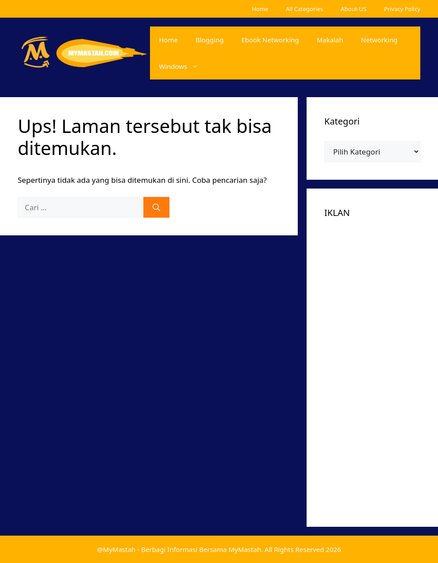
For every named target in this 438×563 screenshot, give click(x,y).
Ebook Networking (270, 39)
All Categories (304, 9)
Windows (183, 66)
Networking (379, 39)
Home (260, 9)
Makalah (330, 39)
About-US (353, 9)
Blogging (210, 39)
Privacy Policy (402, 9)
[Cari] (156, 207)
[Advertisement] (372, 365)
